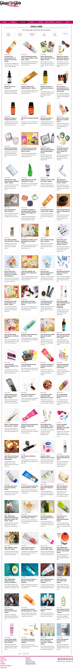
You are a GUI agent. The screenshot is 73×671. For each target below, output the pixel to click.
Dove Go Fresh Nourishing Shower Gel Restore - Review (47, 273)
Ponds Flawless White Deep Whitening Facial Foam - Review (10, 641)
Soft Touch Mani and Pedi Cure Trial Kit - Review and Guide (62, 488)
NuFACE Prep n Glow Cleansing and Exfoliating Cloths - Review (11, 181)
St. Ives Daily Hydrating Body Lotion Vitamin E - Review (47, 488)
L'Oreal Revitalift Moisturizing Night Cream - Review (11, 366)
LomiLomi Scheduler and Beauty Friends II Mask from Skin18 (28, 273)
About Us (28, 658)
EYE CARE (6, 237)
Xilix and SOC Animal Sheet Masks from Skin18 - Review (11, 336)
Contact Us (29, 660)
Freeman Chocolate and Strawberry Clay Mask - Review (47, 366)
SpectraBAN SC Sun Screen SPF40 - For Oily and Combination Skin (47, 426)
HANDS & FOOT (44, 177)
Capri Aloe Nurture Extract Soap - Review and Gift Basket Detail (11, 457)
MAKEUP (13, 22)
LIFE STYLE (58, 22)
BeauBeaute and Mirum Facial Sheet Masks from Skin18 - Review (29, 241)
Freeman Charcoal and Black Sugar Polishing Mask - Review (10, 396)
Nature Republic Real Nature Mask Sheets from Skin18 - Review (47, 58)
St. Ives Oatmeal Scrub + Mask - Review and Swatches (47, 581)
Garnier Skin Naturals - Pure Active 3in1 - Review (63, 641)
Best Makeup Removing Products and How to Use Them (63, 273)
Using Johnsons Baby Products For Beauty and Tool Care (63, 366)
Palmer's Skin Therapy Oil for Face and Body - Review (63, 119)
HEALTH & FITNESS (49, 22)
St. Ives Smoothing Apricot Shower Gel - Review (62, 396)
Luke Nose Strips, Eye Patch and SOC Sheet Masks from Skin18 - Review (29, 150)
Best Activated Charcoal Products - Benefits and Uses (63, 211)
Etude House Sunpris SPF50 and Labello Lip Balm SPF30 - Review (63, 58)
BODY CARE (43, 116)
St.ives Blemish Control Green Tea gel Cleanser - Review (63, 611)
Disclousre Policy (30, 662)
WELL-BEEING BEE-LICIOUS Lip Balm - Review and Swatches (10, 581)
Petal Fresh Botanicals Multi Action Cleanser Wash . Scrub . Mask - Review (29, 58)
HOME (4, 22)
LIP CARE (59, 422)
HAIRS (31, 22)
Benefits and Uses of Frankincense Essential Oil (47, 88)
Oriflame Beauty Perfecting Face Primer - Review (11, 611)
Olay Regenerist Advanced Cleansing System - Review (62, 181)
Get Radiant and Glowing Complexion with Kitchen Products (28, 641)
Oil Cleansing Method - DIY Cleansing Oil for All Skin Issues (47, 518)
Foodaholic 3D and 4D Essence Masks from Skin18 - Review (10, 303)
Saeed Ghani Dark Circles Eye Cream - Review (62, 581)
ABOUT (67, 22)
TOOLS (65, 33)
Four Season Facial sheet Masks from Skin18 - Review (47, 336)
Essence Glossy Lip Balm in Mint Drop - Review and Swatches (28, 581)
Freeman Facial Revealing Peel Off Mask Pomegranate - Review (29, 426)
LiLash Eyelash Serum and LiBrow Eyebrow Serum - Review (47, 303)
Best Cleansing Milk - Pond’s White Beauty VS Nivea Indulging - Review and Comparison (63, 304)
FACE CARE (7, 54)
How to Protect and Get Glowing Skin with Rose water (63, 457)
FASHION (41, 22)
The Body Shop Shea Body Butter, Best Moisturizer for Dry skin (47, 396)
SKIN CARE (22, 22)
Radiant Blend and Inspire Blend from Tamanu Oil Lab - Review (29, 303)
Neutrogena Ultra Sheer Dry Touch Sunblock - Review (10, 488)
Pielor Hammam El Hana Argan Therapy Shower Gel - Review (63, 336)
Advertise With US (31, 663)
